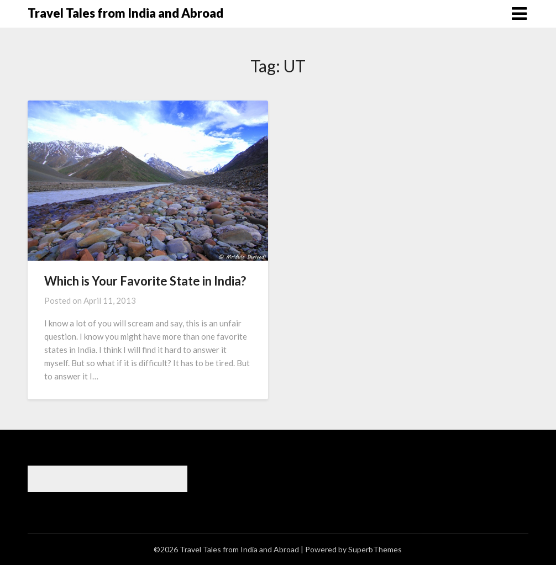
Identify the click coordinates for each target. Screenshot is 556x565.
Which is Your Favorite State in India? (145, 280)
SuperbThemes (375, 549)
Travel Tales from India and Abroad (125, 13)
